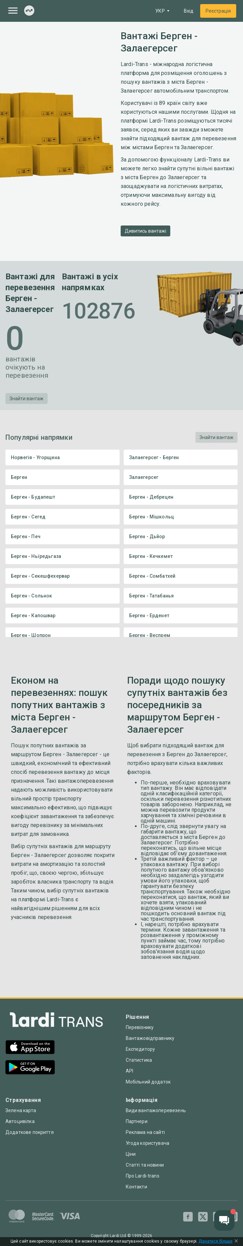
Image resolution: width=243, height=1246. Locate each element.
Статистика (139, 1060)
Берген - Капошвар (62, 615)
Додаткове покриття (29, 1132)
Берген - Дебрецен (180, 497)
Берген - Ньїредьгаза (62, 556)
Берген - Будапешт (62, 497)
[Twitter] (203, 1216)
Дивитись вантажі (145, 231)
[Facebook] (188, 1216)
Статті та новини (145, 1165)
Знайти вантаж (27, 398)
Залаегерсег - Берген (180, 457)
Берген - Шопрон (62, 635)
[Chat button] (224, 1220)
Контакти (136, 1186)
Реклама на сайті (145, 1132)
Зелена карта (20, 1110)
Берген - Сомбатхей (180, 576)
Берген (62, 477)
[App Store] (30, 1048)
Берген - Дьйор (180, 536)
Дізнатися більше (215, 1241)
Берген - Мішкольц (180, 516)
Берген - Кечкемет (180, 556)
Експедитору (140, 1049)
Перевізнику (140, 1027)
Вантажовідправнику (150, 1038)
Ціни (131, 1154)
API (129, 1071)
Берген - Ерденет (180, 615)
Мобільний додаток (148, 1082)
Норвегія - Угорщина (62, 457)
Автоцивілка (20, 1121)
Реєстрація (218, 11)
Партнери (136, 1121)
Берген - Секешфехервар (62, 576)
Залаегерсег (180, 477)
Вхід (188, 11)
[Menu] (13, 10)
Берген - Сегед (62, 516)
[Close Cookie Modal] (236, 1241)
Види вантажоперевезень (156, 1110)
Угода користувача (148, 1143)
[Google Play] (30, 1068)
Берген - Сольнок (62, 595)
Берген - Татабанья (180, 595)
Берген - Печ (62, 536)
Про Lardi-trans (142, 1176)
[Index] (29, 11)
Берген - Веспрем (180, 635)
